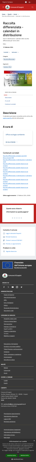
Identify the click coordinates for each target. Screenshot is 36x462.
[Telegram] (21, 287)
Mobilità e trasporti (9, 336)
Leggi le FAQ (7, 419)
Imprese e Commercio (10, 327)
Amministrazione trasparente (12, 430)
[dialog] (18, 450)
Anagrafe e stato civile (10, 319)
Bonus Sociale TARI (8, 158)
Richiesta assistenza (9, 422)
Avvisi (15, 14)
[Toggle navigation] (3, 7)
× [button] (34, 440)
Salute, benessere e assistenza (12, 354)
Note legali (7, 437)
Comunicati (7, 370)
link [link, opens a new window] (18, 452)
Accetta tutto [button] (11, 455)
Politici (6, 305)
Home (3, 14)
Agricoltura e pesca (9, 360)
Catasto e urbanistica (10, 331)
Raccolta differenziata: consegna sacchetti (15, 156)
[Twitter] (8, 287)
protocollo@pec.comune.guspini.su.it (15, 404)
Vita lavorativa (8, 324)
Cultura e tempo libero (10, 321)
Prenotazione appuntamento (12, 414)
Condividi (7, 52)
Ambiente (6, 352)
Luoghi (6, 380)
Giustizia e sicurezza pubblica (12, 346)
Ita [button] (30, 2)
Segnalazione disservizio (11, 416)
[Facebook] (4, 287)
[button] (18, 459)
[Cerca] (33, 7)
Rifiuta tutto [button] (25, 455)
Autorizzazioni (8, 357)
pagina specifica (7, 118)
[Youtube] (12, 287)
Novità (10, 14)
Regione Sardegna (7, 2)
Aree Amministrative (10, 297)
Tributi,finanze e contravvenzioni (13, 349)
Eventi (6, 383)
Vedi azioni (15, 52)
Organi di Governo (9, 295)
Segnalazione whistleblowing (12, 432)
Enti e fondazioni (8, 303)
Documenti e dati (9, 311)
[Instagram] (17, 287)
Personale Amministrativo (11, 308)
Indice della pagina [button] (10, 92)
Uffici (5, 300)
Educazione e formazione (11, 344)
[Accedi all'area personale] (26, 2)
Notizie (6, 368)
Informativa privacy (9, 435)
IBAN (2, 400)
